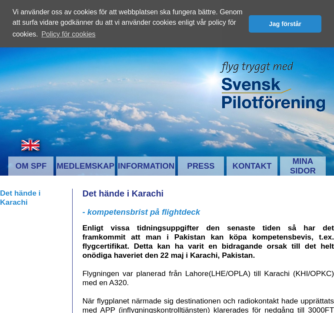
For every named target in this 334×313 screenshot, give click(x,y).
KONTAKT (252, 165)
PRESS (200, 165)
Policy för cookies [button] (68, 34)
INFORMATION (146, 165)
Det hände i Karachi (20, 197)
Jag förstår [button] (285, 23)
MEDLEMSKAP (85, 165)
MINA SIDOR (303, 165)
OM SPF (31, 165)
